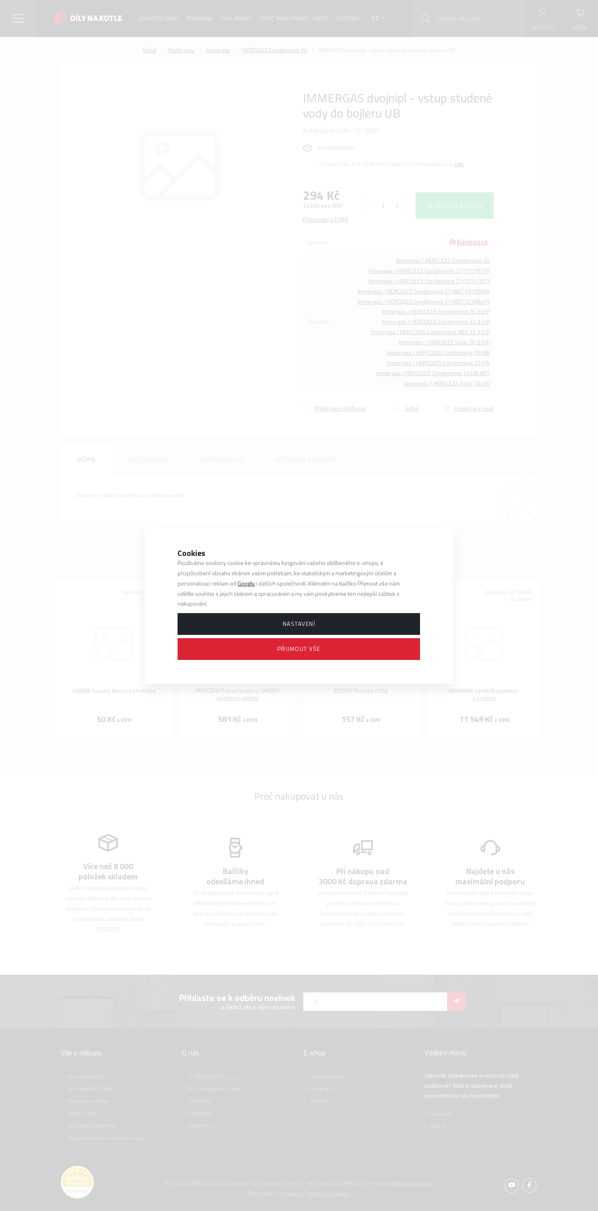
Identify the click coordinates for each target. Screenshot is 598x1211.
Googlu (246, 583)
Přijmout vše (299, 648)
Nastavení (299, 623)
